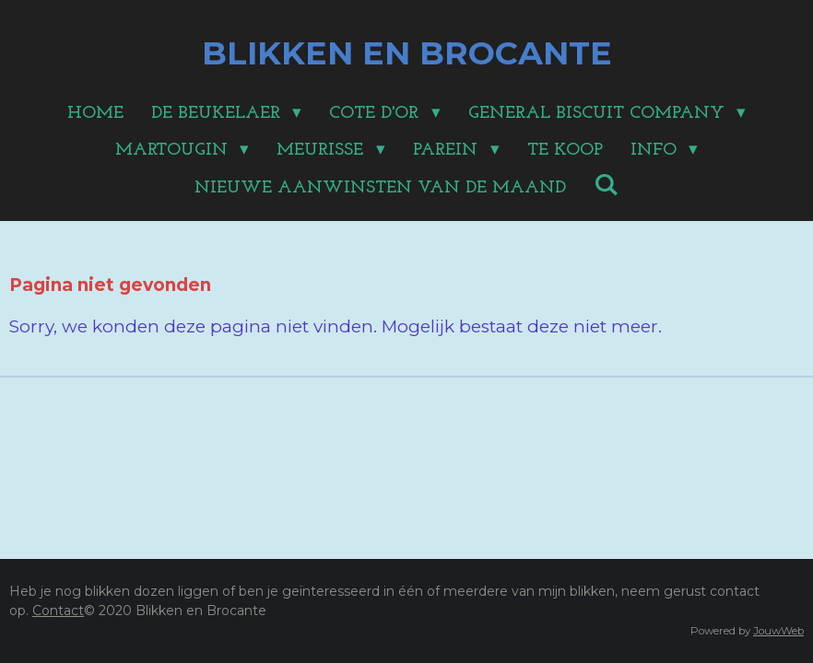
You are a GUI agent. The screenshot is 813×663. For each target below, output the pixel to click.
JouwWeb (778, 630)
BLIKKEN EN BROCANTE (407, 53)
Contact (58, 610)
